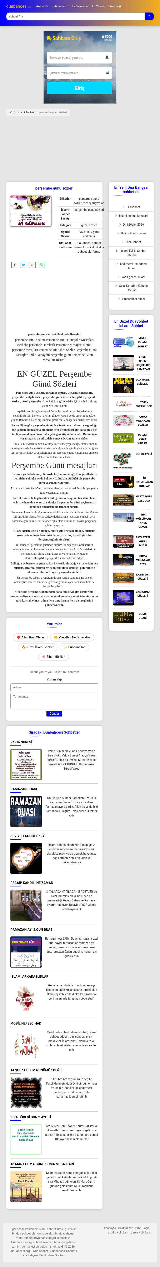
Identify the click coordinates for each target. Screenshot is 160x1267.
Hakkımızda (125, 1228)
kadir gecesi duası (131, 277)
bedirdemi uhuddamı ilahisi (131, 266)
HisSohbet (131, 207)
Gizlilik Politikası (118, 1232)
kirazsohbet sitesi (131, 299)
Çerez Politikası (141, 1232)
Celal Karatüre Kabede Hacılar (131, 288)
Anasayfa (110, 1228)
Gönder (54, 713)
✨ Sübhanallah (74, 647)
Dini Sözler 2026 (131, 224)
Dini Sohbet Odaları (131, 233)
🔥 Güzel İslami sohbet (38, 647)
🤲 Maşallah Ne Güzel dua (72, 637)
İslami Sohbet (26, 112)
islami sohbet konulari (131, 215)
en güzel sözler (64, 401)
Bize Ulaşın (142, 1228)
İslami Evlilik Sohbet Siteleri (131, 253)
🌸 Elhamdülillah (53, 657)
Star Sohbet (131, 242)
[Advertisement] (80, 150)
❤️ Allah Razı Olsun (30, 637)
